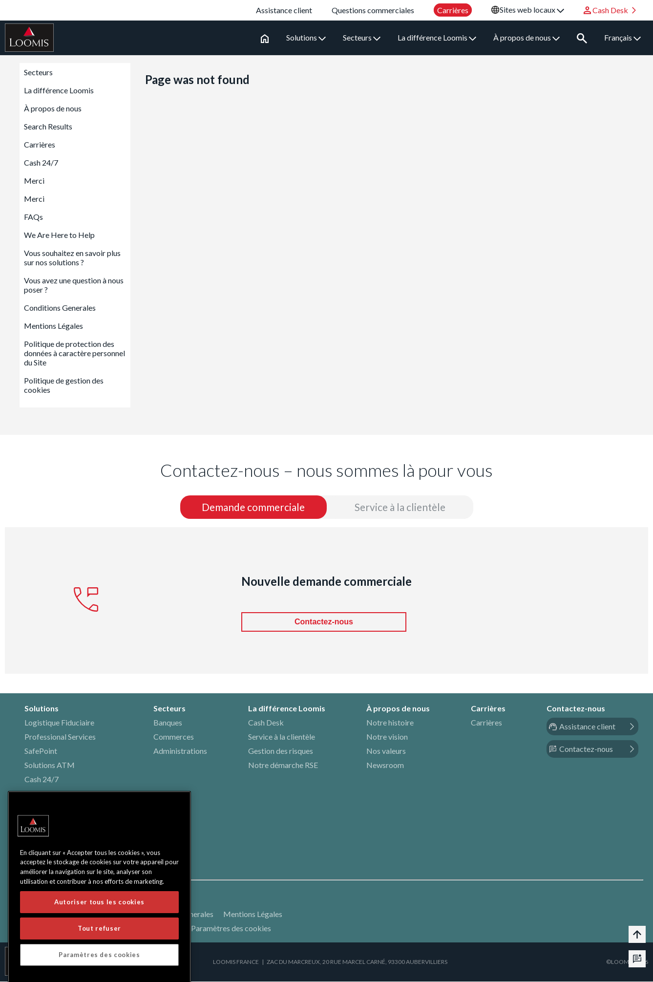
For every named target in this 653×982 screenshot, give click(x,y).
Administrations (180, 751)
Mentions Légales (53, 325)
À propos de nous (526, 37)
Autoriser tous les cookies (99, 965)
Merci (34, 180)
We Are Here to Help (59, 234)
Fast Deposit (45, 793)
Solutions (306, 37)
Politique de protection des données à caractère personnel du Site (74, 353)
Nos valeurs (386, 751)
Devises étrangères (56, 822)
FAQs (33, 216)
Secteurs (361, 37)
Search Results (48, 126)
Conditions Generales (60, 307)
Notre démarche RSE (283, 765)
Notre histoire (390, 722)
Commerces (173, 737)
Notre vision (387, 737)
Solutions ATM (49, 765)
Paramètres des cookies (231, 928)
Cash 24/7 (41, 162)
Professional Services (60, 737)
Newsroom (385, 765)
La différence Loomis (437, 37)
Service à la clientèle (281, 737)
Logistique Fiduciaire (59, 722)
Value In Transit (50, 807)
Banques (167, 722)
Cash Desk (266, 722)
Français (622, 37)
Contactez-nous (324, 622)
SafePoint (40, 751)
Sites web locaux (532, 9)
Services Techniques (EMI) (68, 836)
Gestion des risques (280, 751)
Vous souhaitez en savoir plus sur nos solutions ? (72, 257)
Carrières (39, 144)
